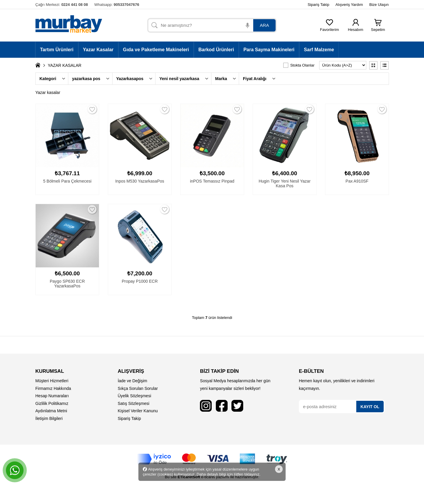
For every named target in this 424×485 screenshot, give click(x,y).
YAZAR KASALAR (64, 65)
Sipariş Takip (318, 4)
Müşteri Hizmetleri (51, 380)
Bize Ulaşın (379, 4)
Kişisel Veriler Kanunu (138, 410)
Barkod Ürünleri (216, 49)
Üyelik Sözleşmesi (134, 395)
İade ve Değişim (132, 380)
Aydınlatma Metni (51, 410)
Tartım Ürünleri (57, 49)
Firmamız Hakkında (53, 388)
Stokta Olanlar (302, 65)
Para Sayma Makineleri (269, 49)
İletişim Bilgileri (49, 418)
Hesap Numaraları (52, 395)
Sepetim (378, 28)
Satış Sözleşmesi (133, 403)
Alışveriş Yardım (349, 4)
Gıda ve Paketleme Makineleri (156, 49)
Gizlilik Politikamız (51, 403)
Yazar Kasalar (98, 49)
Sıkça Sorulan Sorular (138, 388)
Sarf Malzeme (319, 49)
